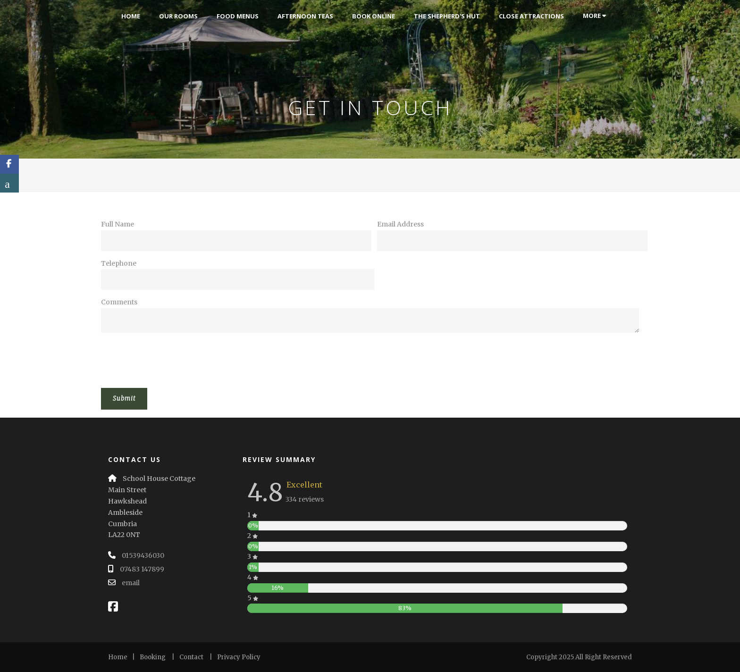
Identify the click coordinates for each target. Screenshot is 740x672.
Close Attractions (531, 16)
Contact (191, 657)
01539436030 (143, 555)
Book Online (373, 16)
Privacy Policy (239, 657)
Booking (153, 657)
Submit (124, 399)
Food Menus (238, 16)
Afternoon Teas (305, 16)
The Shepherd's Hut (447, 16)
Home (130, 16)
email (131, 583)
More (594, 15)
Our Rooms (178, 16)
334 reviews (305, 499)
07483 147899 (142, 569)
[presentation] (172, 358)
